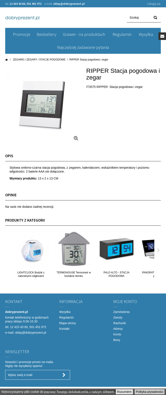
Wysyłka (146, 34)
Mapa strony (67, 323)
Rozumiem (124, 391)
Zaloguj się (153, 4)
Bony (116, 340)
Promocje (21, 34)
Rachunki (119, 323)
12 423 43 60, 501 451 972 (26, 4)
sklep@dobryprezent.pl (69, 4)
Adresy (118, 328)
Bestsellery (46, 34)
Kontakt (64, 328)
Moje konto (125, 301)
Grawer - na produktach (84, 34)
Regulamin (122, 34)
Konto (117, 334)
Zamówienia (121, 312)
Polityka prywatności (149, 391)
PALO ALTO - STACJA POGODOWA (116, 274)
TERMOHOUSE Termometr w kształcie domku (74, 274)
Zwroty (117, 317)
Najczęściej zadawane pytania (83, 47)
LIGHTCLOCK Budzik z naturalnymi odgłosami (30, 274)
